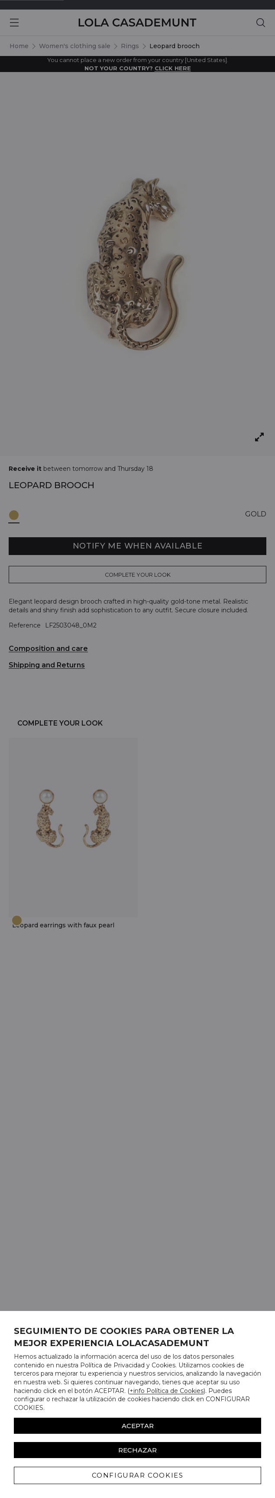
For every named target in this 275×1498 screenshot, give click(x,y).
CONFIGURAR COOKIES (138, 1475)
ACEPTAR (138, 1426)
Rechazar (137, 1450)
